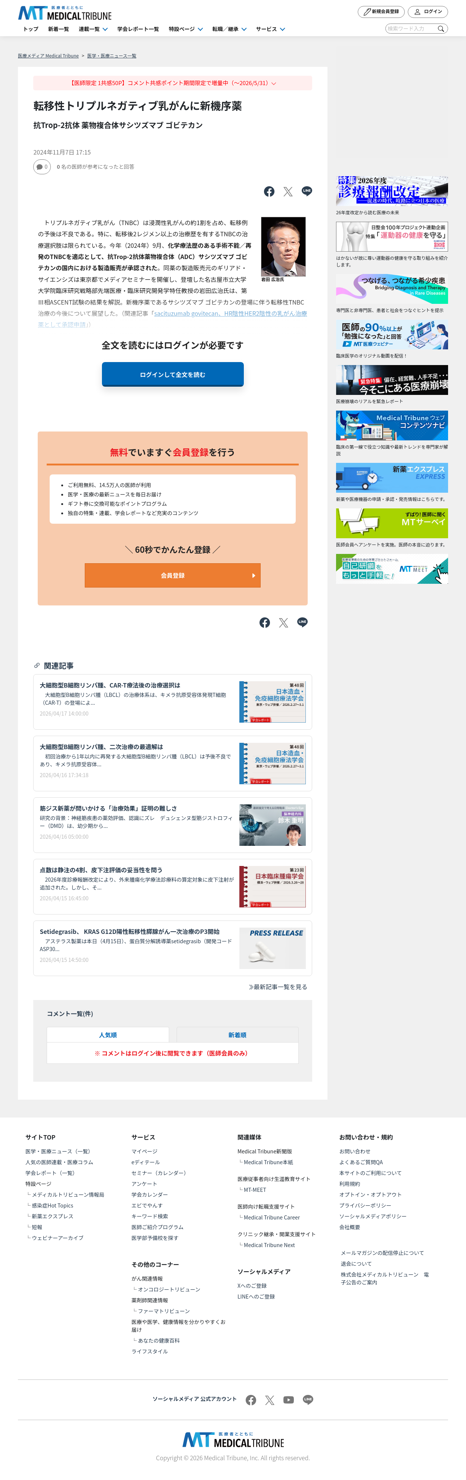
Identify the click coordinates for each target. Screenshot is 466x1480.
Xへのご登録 (252, 1285)
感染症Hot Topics (52, 1205)
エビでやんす (147, 1205)
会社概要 (349, 1227)
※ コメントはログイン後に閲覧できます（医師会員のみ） (172, 1053)
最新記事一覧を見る (278, 986)
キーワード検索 (149, 1216)
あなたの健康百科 (159, 1340)
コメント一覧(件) (70, 1013)
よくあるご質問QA (361, 1162)
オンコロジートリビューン (169, 1289)
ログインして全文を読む (173, 374)
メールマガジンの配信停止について (383, 1252)
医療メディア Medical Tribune (48, 55)
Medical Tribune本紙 (268, 1162)
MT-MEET (255, 1189)
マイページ (144, 1151)
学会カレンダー (149, 1194)
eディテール (145, 1162)
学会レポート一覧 (138, 28)
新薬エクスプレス (53, 1216)
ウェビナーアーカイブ (58, 1237)
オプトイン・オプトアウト (370, 1194)
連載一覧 (89, 28)
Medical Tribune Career (272, 1217)
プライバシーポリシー (365, 1205)
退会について (356, 1263)
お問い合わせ (355, 1151)
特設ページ (182, 28)
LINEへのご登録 (256, 1296)
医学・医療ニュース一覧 (111, 55)
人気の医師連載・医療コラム (59, 1162)
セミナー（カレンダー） (160, 1173)
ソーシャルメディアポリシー (373, 1216)
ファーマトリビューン (164, 1311)
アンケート (144, 1183)
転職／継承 (225, 28)
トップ (30, 28)
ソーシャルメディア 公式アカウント (195, 1398)
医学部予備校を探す (154, 1237)
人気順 (108, 1034)
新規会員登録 (381, 12)
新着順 (237, 1034)
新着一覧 (58, 28)
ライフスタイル (149, 1351)
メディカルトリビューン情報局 (68, 1194)
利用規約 (349, 1183)
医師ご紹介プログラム (157, 1227)
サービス (266, 28)
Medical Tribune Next (269, 1245)
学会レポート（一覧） (51, 1173)
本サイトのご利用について (370, 1173)
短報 (37, 1227)
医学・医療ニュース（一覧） (59, 1151)
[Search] (416, 29)
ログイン (428, 12)
